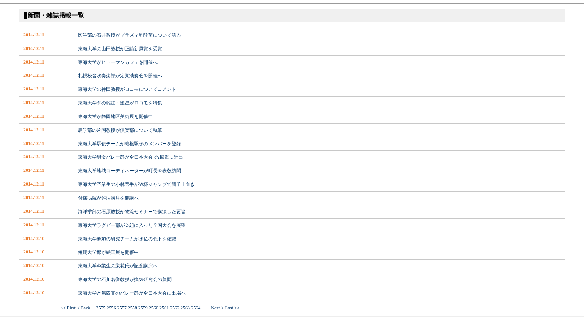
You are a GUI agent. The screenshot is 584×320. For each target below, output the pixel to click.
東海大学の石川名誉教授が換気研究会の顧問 (125, 279)
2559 (143, 308)
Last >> (232, 308)
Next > (215, 308)
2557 (122, 308)
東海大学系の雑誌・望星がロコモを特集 (120, 103)
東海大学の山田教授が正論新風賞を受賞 (120, 48)
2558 (132, 308)
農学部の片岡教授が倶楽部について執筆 (120, 130)
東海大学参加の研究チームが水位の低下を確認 (127, 239)
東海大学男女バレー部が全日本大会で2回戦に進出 (130, 157)
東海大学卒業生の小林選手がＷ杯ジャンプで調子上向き (136, 184)
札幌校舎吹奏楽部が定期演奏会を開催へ (120, 75)
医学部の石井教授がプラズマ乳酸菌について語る (129, 35)
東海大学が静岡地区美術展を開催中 (115, 116)
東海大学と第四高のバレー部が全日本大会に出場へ (132, 293)
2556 (111, 308)
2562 (174, 308)
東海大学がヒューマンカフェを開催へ (118, 62)
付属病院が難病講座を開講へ (108, 198)
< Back (86, 308)
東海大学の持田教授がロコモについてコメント (127, 89)
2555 (100, 308)
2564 (195, 308)
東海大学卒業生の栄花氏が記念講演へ (118, 266)
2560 (153, 308)
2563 (185, 308)
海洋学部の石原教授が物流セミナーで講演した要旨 (132, 211)
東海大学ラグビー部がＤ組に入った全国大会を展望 (132, 225)
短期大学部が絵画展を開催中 (108, 252)
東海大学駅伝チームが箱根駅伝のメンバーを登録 (129, 144)
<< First (68, 308)
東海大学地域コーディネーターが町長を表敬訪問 (129, 170)
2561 (164, 308)
